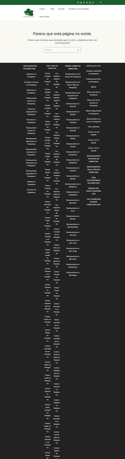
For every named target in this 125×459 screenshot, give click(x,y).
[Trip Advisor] (93, 2)
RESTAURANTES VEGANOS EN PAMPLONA (94, 138)
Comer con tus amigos (94, 121)
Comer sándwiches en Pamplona (56, 324)
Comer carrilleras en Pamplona (47, 129)
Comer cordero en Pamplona (47, 102)
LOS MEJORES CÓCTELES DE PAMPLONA (57, 430)
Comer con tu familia (93, 131)
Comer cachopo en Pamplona (47, 208)
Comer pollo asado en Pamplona (47, 223)
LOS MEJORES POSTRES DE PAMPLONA (57, 410)
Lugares (44, 11)
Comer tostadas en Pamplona (47, 237)
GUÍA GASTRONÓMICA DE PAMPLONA (93, 158)
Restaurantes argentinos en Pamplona (31, 148)
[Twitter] (87, 2)
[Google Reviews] (90, 2)
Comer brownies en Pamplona (56, 367)
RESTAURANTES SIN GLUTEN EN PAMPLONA (93, 148)
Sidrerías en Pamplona (31, 84)
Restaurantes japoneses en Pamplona (31, 118)
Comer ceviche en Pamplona (47, 251)
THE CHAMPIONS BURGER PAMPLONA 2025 (93, 175)
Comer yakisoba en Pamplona (47, 386)
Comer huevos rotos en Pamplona (57, 309)
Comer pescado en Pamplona (47, 182)
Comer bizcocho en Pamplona (57, 266)
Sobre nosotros (95, 11)
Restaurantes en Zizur (73, 192)
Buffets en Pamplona (31, 155)
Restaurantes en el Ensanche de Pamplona (72, 88)
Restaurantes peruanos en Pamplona (31, 128)
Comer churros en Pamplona (57, 338)
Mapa (52, 11)
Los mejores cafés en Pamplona (57, 172)
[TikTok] (81, 2)
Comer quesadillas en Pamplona (47, 304)
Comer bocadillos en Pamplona (47, 429)
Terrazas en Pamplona (31, 160)
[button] (101, 2)
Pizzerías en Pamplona (31, 103)
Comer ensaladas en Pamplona (57, 295)
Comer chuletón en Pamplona (47, 88)
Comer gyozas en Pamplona (47, 343)
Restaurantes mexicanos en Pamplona (31, 138)
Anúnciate (60, 11)
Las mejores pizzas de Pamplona (56, 141)
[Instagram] (78, 2)
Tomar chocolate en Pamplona (57, 280)
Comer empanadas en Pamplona (47, 266)
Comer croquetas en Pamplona (57, 203)
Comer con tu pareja (94, 126)
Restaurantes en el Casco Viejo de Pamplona (72, 79)
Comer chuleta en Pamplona (47, 74)
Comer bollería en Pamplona (57, 352)
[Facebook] (84, 2)
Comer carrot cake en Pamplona (57, 381)
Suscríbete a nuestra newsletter (77, 11)
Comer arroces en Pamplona (47, 167)
